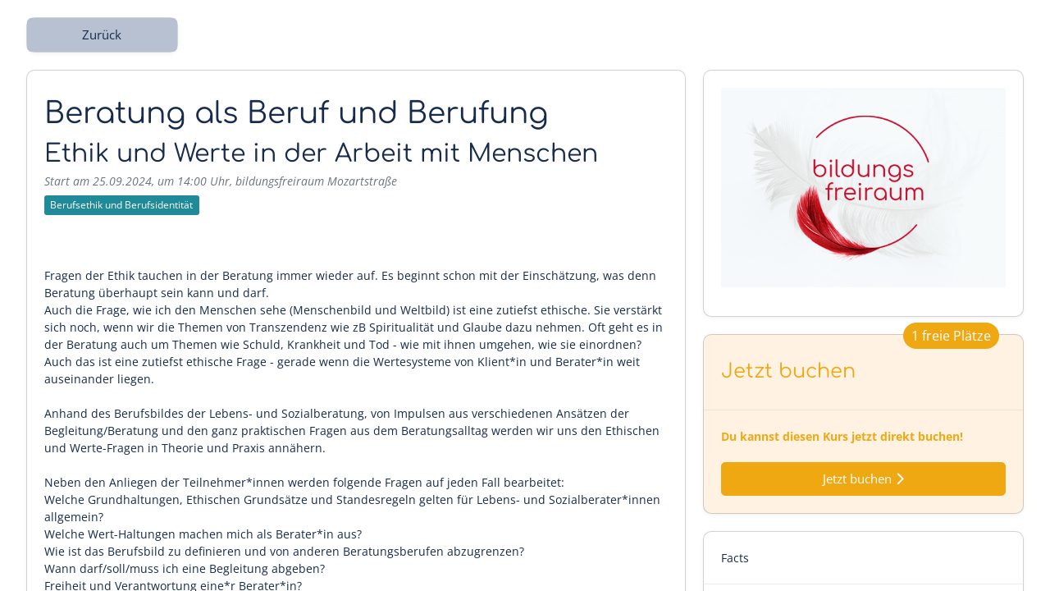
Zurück (101, 35)
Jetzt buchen (864, 479)
